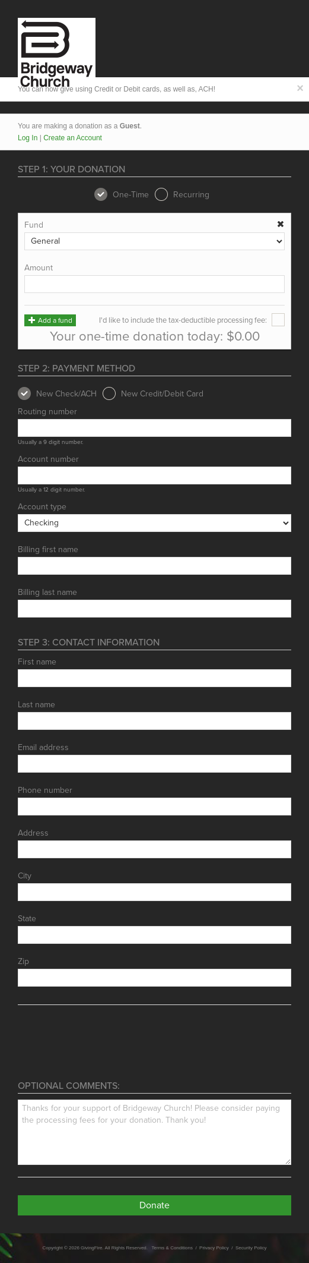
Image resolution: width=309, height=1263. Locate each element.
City (24, 876)
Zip (23, 962)
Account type (42, 507)
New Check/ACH (57, 394)
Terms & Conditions (172, 1248)
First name (37, 662)
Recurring (182, 195)
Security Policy (250, 1248)
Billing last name (47, 592)
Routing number (47, 412)
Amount (38, 268)
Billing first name (48, 550)
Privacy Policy (214, 1248)
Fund (33, 225)
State (27, 919)
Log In (27, 138)
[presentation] (108, 1046)
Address (33, 833)
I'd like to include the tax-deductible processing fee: (192, 320)
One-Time (121, 195)
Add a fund (50, 320)
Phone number (45, 790)
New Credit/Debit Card (153, 394)
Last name (36, 705)
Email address (43, 748)
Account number (48, 459)
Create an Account (72, 138)
